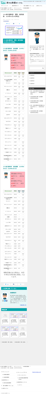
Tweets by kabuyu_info (36, 372)
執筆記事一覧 (23, 305)
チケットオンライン (22, 375)
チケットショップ (4, 5)
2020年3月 (32, 83)
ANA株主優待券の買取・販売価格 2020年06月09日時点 (23, 321)
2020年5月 (32, 78)
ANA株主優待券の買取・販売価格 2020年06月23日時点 (5, 335)
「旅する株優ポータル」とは (28, 5)
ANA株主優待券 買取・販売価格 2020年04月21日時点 (21, 342)
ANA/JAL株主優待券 (7, 382)
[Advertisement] (14, 354)
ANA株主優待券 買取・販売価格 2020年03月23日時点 (23, 335)
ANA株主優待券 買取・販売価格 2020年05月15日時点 (14, 321)
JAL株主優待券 (6, 377)
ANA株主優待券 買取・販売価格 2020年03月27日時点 (5, 321)
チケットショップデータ (22, 372)
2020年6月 (32, 75)
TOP (6, 8)
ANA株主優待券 (6, 21)
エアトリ (20, 384)
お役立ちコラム (39, 5)
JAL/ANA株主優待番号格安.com (23, 378)
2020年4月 (32, 80)
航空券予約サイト (15, 5)
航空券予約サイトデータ (22, 382)
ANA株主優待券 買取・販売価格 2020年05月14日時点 (14, 335)
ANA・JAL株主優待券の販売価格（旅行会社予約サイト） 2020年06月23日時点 (37, 92)
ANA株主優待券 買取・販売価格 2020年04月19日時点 (8, 342)
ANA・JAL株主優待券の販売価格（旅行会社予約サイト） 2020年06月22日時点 (37, 107)
